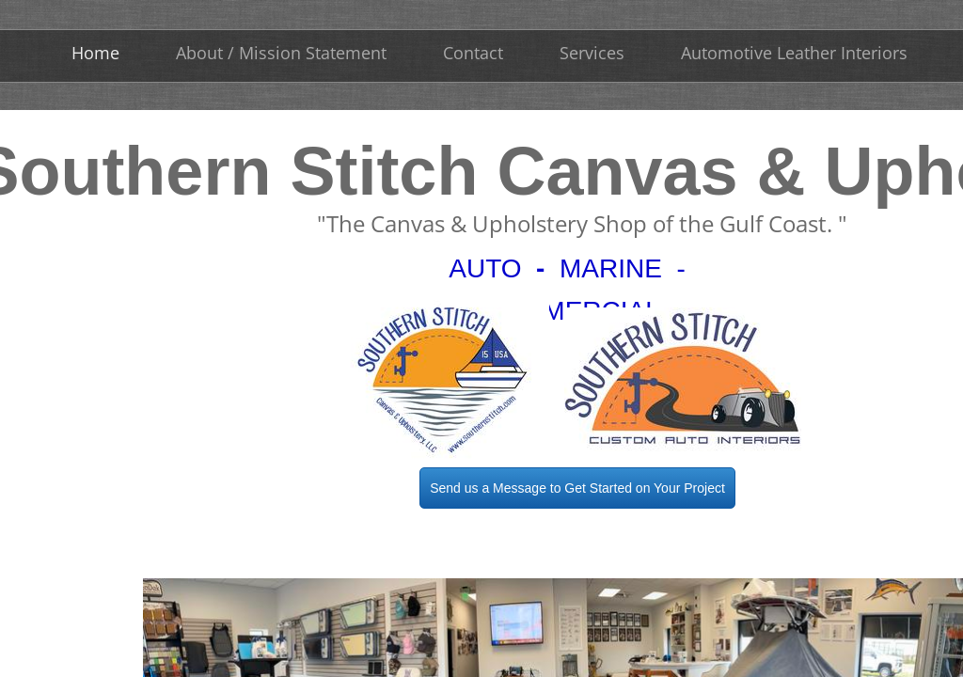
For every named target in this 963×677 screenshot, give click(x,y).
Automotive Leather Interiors (794, 52)
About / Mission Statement (281, 52)
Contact (473, 52)
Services (592, 52)
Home (95, 52)
